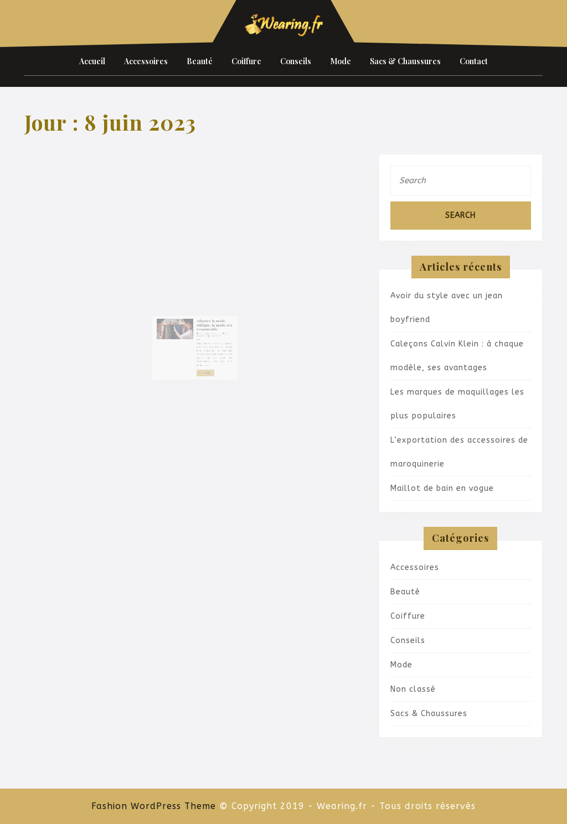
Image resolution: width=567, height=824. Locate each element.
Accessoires (146, 61)
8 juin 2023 (203, 335)
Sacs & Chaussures (405, 61)
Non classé (413, 689)
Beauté (200, 61)
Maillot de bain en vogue (442, 488)
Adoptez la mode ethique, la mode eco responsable (210, 329)
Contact (474, 61)
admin (212, 335)
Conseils (295, 61)
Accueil (92, 61)
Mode (340, 61)
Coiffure (246, 61)
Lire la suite (204, 367)
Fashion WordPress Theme (153, 806)
